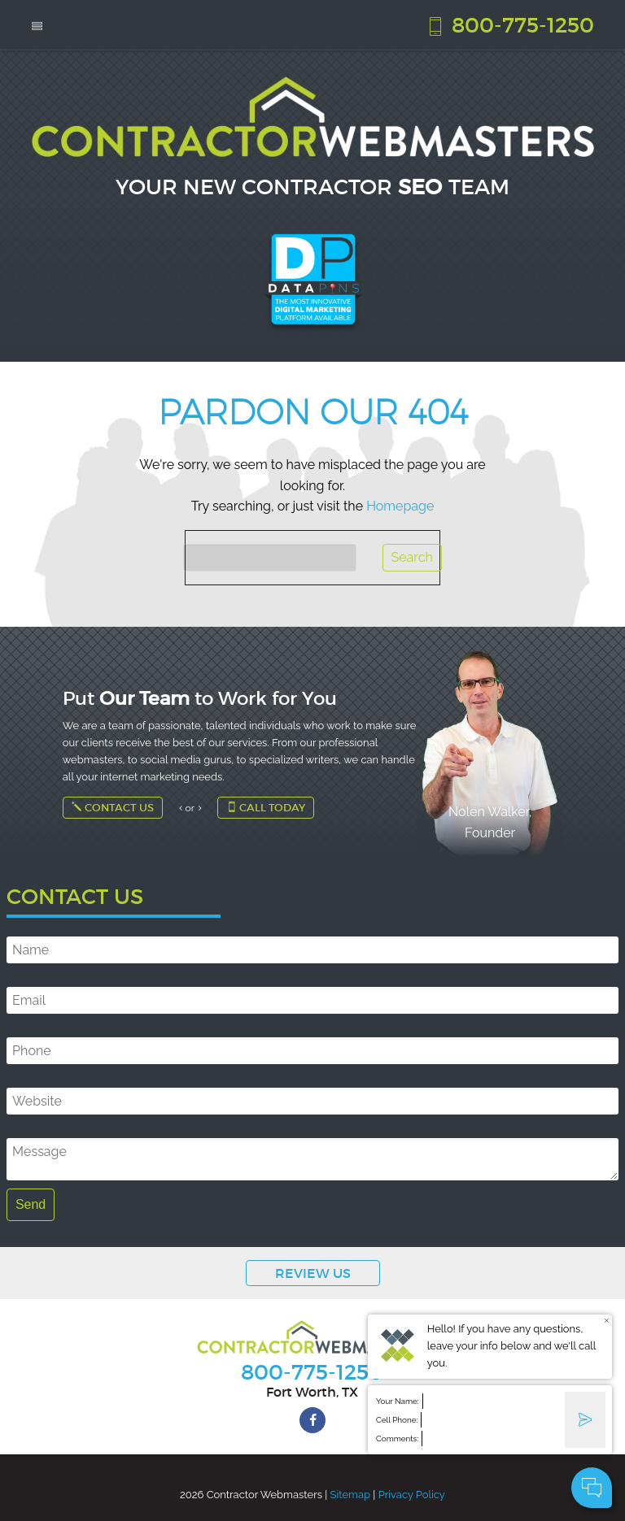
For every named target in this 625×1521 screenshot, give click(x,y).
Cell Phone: (396, 1419)
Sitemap (350, 1494)
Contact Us (113, 807)
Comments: (397, 1438)
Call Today (265, 807)
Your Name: (397, 1401)
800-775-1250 (509, 24)
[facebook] (312, 1420)
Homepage (400, 506)
